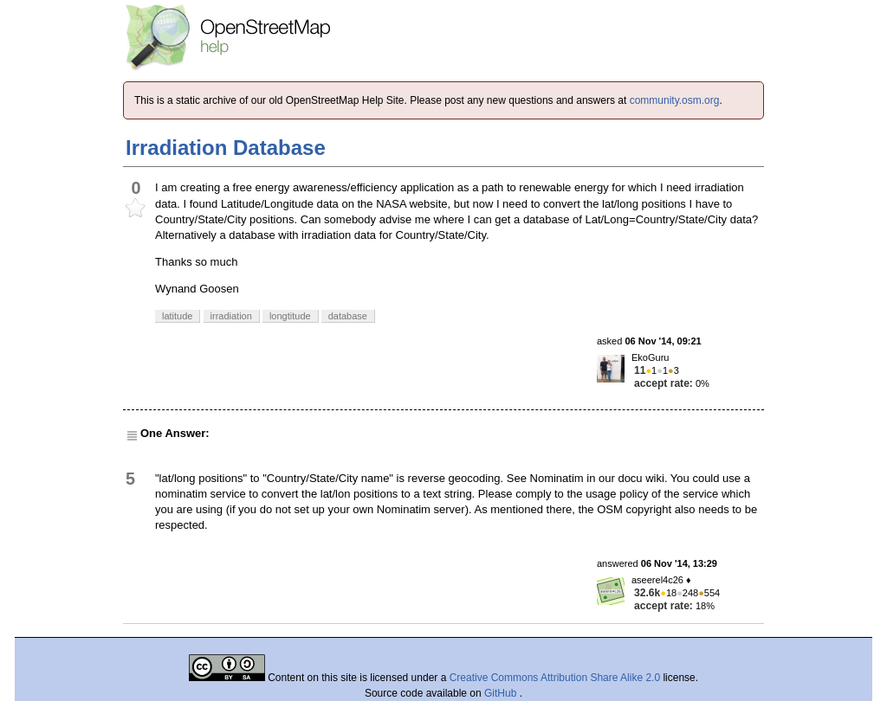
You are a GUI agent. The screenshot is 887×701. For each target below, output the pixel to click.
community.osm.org (675, 100)
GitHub (502, 693)
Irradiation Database (226, 147)
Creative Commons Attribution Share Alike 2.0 (555, 678)
